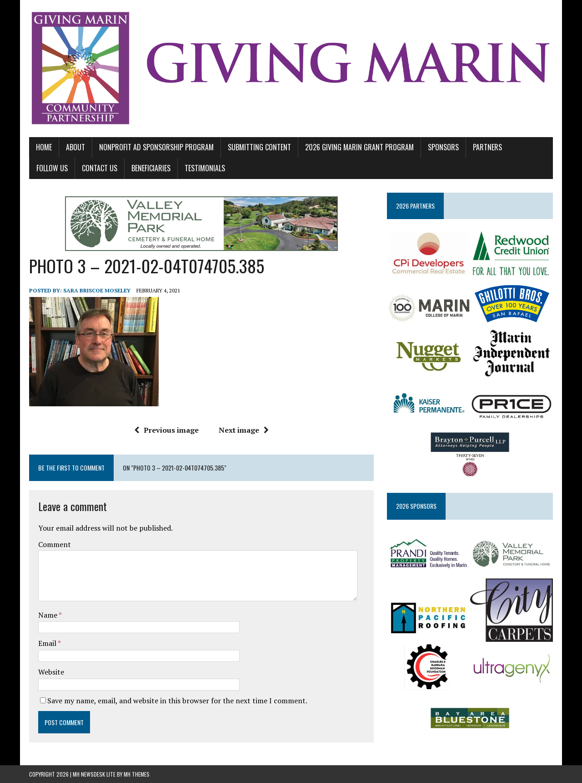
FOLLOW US (52, 168)
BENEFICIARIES (151, 168)
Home (44, 147)
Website (51, 672)
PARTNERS (487, 147)
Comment (54, 544)
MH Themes (137, 774)
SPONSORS (443, 147)
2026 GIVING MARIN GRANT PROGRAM (359, 147)
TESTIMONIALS (205, 168)
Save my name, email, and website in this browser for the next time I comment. (177, 701)
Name (48, 615)
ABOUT (75, 147)
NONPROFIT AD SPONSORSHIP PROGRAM (156, 147)
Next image (244, 430)
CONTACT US (99, 168)
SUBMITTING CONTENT (259, 147)
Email (48, 643)
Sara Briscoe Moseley (96, 290)
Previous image (166, 430)
